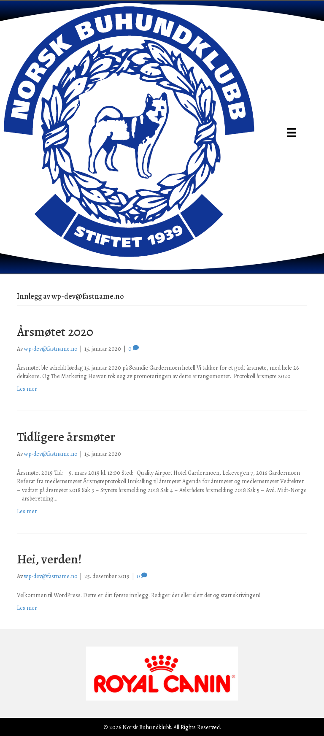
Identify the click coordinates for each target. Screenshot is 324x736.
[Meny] (292, 132)
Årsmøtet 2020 (55, 331)
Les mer (27, 389)
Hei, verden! (49, 559)
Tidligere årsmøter (66, 436)
